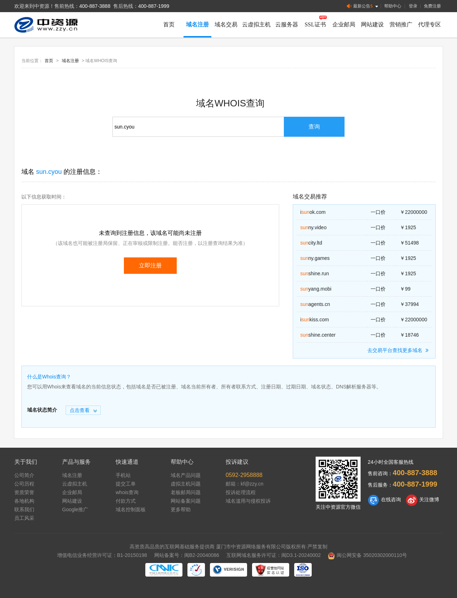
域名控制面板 (131, 509)
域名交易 (226, 24)
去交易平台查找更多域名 (399, 350)
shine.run (314, 273)
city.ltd (311, 243)
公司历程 (24, 484)
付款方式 (126, 501)
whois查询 (127, 492)
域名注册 (197, 24)
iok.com (313, 212)
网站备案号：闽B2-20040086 (186, 555)
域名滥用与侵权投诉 (248, 501)
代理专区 (429, 24)
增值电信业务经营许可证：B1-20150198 (102, 555)
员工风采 (24, 518)
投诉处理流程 (241, 492)
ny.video (313, 227)
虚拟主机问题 (186, 484)
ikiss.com (314, 319)
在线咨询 (384, 500)
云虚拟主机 (256, 24)
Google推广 (75, 509)
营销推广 (401, 24)
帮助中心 (392, 6)
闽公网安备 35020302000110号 (367, 555)
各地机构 (24, 501)
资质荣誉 (24, 492)
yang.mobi (315, 289)
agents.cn (315, 304)
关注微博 (422, 500)
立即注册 (150, 265)
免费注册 (432, 6)
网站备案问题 (186, 501)
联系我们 (24, 509)
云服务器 (286, 24)
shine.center (318, 335)
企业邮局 (343, 24)
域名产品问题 (186, 475)
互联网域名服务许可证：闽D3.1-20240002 (273, 555)
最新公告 (363, 6)
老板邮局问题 (186, 492)
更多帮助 (181, 509)
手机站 (123, 475)
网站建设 (372, 24)
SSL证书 (315, 24)
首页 (169, 24)
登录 (413, 6)
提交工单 (126, 484)
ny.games (315, 258)
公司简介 (24, 475)
